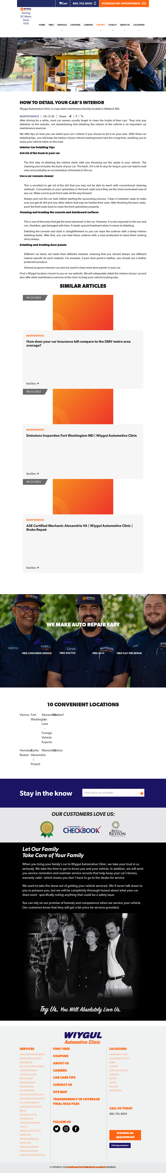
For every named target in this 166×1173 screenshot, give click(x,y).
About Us (125, 25)
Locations (139, 25)
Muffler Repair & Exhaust (32, 1098)
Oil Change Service (29, 1103)
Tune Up (24, 1127)
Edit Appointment (120, 1145)
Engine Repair (26, 1086)
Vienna (24, 715)
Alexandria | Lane (118, 1054)
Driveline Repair (27, 1082)
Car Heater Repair (28, 1070)
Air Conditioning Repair (32, 1054)
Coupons (75, 25)
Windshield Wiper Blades (32, 1155)
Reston (24, 755)
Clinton (58, 750)
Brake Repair (26, 1062)
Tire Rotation (26, 1119)
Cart (63, 3)
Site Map (60, 1092)
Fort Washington (118, 1070)
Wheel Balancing (29, 1151)
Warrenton (49, 750)
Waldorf (58, 715)
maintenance (29, 116)
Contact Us (62, 1085)
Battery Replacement (30, 1058)
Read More (32, 383)
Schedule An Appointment (125, 1135)
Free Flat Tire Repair (129, 653)
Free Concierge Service (37, 653)
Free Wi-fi (98, 653)
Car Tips (100, 25)
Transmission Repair (30, 1123)
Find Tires (61, 1049)
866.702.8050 (84, 3)
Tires (51, 25)
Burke (35, 750)
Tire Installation (28, 1115)
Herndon (26, 750)
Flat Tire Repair (27, 1090)
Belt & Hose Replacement (32, 1066)
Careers (88, 25)
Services (62, 25)
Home (42, 25)
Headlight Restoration (31, 1094)
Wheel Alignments (29, 1147)
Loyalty (112, 25)
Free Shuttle (68, 653)
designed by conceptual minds (86, 1167)
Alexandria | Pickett (119, 1058)
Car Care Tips (64, 1077)
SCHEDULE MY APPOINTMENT (124, 3)
